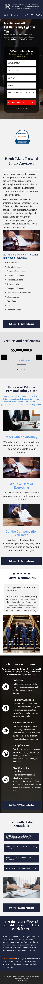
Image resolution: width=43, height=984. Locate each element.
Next (39, 357)
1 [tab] (18, 369)
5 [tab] (28, 616)
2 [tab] (21, 369)
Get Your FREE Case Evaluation (21, 323)
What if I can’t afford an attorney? (18, 858)
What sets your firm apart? (19, 868)
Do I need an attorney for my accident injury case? (19, 837)
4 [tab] (28, 369)
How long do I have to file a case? (20, 848)
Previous (4, 357)
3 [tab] (25, 369)
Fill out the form (9, 959)
